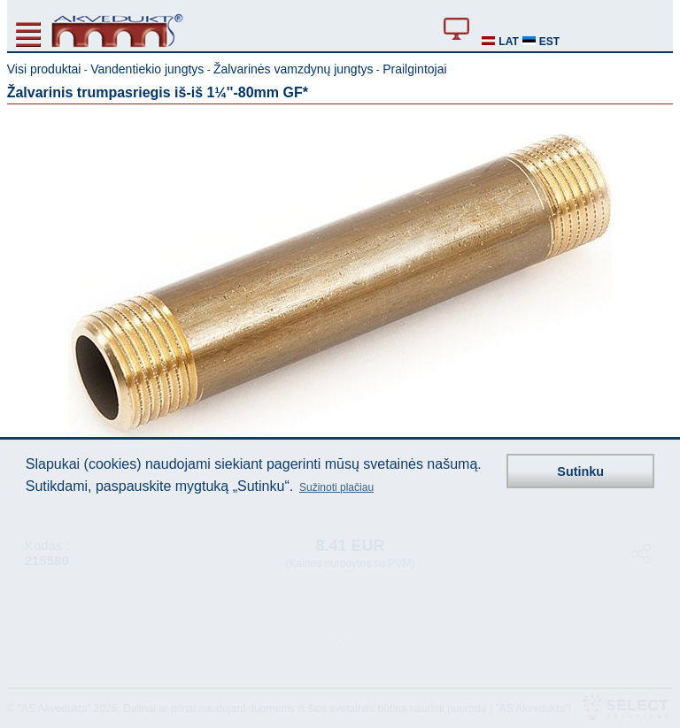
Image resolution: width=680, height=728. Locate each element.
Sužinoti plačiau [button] (336, 487)
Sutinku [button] (580, 471)
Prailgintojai (414, 69)
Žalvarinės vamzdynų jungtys (293, 69)
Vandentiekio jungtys (147, 69)
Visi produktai (44, 69)
